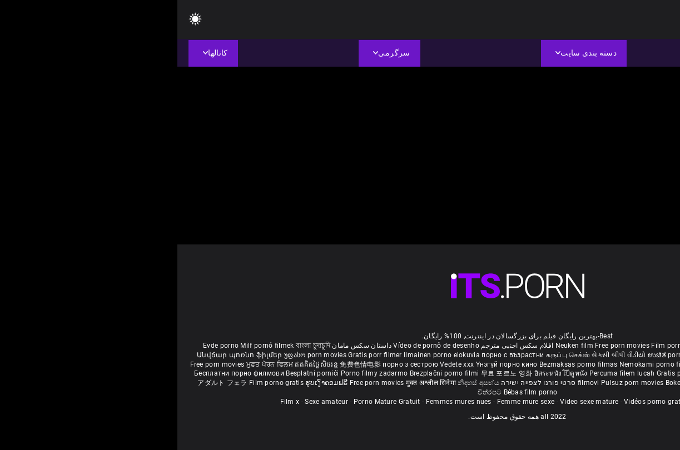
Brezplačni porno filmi (268, 373)
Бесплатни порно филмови (62, 373)
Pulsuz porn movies (456, 383)
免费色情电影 (183, 364)
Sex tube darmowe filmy (578, 373)
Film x (112, 402)
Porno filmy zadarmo (197, 373)
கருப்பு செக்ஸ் (391, 355)
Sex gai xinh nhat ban (559, 345)
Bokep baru (506, 383)
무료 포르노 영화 (330, 373)
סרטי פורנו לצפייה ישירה (361, 383)
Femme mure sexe (349, 402)
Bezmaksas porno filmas (402, 364)
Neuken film (397, 345)
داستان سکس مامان (184, 345)
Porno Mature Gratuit (209, 402)
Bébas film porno (353, 392)
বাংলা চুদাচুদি (135, 345)
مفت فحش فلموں (600, 364)
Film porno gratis (100, 383)
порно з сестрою (233, 364)
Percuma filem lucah (445, 373)
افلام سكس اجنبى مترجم (340, 345)
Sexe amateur (149, 402)
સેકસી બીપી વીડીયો (441, 355)
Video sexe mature (412, 402)
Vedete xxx (279, 364)
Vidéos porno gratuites (482, 402)
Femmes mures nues (281, 402)
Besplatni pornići (135, 373)
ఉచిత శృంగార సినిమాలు (611, 355)
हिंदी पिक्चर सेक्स (553, 355)
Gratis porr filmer (198, 355)
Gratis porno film (545, 364)
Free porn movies (446, 345)
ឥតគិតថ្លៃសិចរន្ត (139, 364)
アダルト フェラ (45, 383)
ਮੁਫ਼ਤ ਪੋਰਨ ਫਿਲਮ (93, 364)
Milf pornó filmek (89, 345)
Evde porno (43, 345)
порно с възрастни (335, 355)
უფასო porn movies (139, 355)
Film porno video (551, 402)
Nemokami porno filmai (480, 364)
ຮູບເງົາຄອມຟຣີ (150, 383)
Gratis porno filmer (509, 373)
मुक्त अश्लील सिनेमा (255, 383)
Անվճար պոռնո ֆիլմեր (63, 355)
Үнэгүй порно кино (330, 364)
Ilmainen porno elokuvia (265, 355)
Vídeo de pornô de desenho (259, 345)
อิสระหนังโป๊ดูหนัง (384, 373)
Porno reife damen (625, 345)
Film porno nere (499, 345)
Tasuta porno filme (556, 383)
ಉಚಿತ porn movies (501, 355)
